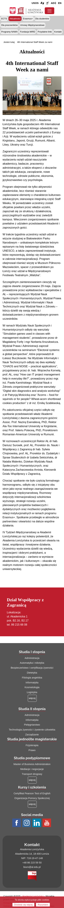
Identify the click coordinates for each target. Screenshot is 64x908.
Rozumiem (43, 904)
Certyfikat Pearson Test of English (32, 793)
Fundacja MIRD (27, 31)
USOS (35, 3)
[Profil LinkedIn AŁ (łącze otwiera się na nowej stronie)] (37, 823)
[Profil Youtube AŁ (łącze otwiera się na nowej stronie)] (47, 823)
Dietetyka (32, 672)
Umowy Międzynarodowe (32, 25)
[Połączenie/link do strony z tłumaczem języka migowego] (42, 3)
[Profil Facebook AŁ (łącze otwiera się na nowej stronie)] (17, 823)
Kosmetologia (32, 687)
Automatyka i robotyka (32, 662)
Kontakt (58, 31)
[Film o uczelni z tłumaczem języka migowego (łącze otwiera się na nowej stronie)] (47, 3)
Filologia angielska (32, 677)
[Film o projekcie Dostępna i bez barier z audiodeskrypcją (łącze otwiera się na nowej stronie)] (53, 3)
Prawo (32, 750)
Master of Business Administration (32, 764)
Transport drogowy (32, 774)
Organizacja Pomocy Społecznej (32, 798)
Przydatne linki (45, 31)
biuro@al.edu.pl (32, 867)
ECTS (4, 18)
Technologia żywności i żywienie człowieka (32, 729)
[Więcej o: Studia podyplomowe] (32, 780)
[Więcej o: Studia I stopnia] (32, 698)
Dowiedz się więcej (23, 904)
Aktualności (14, 18)
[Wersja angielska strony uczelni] (59, 3)
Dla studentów (42, 18)
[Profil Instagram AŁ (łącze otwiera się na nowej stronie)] (27, 823)
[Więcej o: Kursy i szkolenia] (32, 804)
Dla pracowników (9, 25)
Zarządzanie (32, 734)
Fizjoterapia (32, 745)
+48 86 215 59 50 (31, 862)
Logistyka (32, 692)
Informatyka (32, 682)
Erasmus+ (28, 18)
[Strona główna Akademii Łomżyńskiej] (30, 10)
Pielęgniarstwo (32, 724)
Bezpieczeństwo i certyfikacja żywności (32, 667)
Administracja (32, 658)
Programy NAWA (9, 31)
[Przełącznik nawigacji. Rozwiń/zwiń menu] (49, 10)
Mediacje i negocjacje (32, 769)
